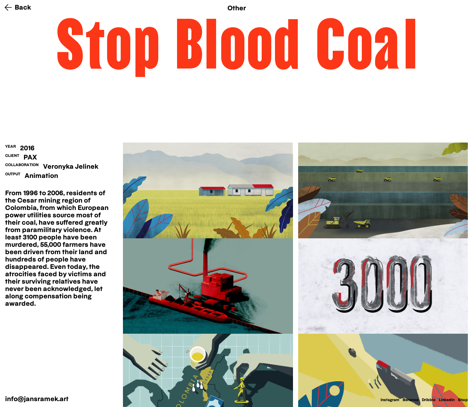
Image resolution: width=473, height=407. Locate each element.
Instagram (390, 399)
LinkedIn (447, 399)
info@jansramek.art (36, 398)
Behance (411, 399)
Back (23, 7)
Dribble (428, 399)
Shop (463, 399)
